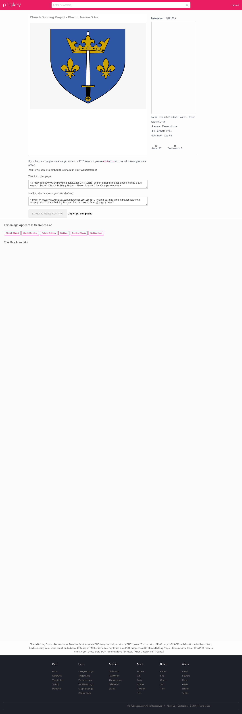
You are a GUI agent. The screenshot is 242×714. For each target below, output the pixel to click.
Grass (163, 680)
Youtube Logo (85, 680)
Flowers (186, 676)
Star (162, 684)
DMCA (193, 706)
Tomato (55, 684)
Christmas (114, 671)
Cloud (163, 671)
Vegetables (57, 680)
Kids (139, 693)
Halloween (114, 676)
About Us (171, 706)
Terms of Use (204, 706)
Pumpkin (56, 688)
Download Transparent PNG (47, 213)
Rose (184, 680)
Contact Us (183, 706)
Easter (112, 688)
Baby (139, 680)
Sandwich (57, 676)
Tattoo (185, 693)
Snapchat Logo (85, 688)
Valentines (114, 684)
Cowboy (141, 688)
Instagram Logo (85, 671)
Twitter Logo (84, 676)
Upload (235, 5)
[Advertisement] (70, 132)
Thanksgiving (115, 680)
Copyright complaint (80, 213)
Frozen (140, 671)
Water (185, 684)
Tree (162, 688)
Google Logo (84, 693)
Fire (162, 676)
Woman (140, 684)
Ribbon (185, 688)
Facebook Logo (85, 684)
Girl (138, 676)
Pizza (55, 671)
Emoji (185, 671)
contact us (109, 161)
